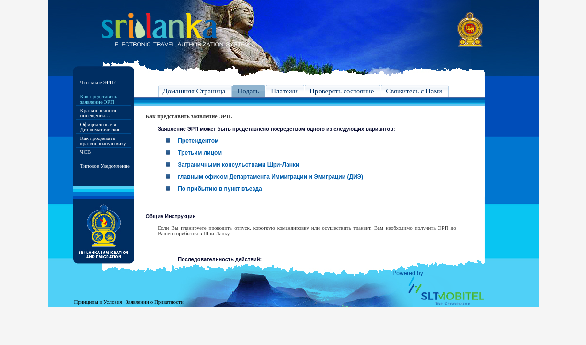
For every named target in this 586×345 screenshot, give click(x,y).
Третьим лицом (200, 153)
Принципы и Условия (98, 302)
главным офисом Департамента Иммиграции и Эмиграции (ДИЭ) (270, 176)
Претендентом (198, 141)
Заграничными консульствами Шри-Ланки (238, 164)
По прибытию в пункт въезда (220, 188)
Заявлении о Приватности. (155, 302)
